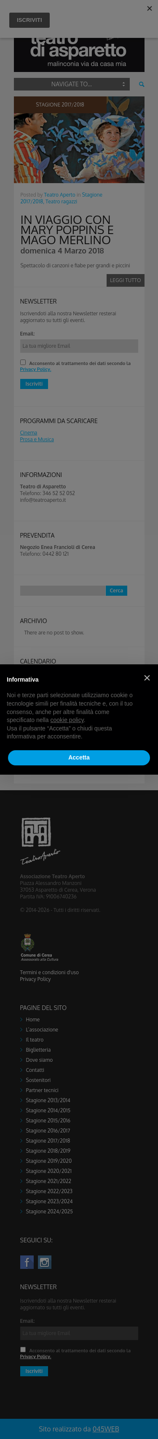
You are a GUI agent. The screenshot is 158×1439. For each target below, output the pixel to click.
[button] (147, 678)
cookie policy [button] (67, 720)
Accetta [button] (79, 757)
